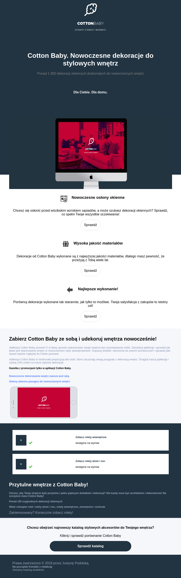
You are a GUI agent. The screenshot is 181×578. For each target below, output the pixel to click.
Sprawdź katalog (90, 546)
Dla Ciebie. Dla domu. (90, 92)
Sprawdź (90, 225)
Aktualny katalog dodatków (28, 569)
